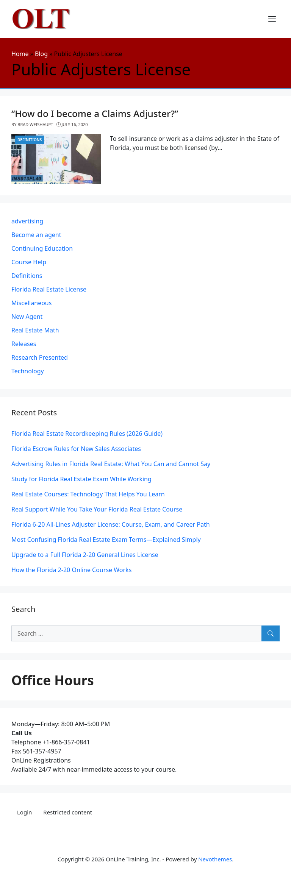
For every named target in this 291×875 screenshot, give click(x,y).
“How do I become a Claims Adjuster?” (94, 113)
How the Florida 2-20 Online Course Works (71, 570)
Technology (27, 371)
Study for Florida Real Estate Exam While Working (81, 479)
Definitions (29, 139)
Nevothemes (215, 859)
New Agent (26, 316)
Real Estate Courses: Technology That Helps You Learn (88, 494)
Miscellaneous (31, 303)
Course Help (28, 262)
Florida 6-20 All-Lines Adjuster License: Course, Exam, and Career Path (110, 524)
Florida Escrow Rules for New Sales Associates (76, 449)
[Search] (270, 633)
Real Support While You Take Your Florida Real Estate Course (96, 509)
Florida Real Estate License (48, 289)
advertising (27, 221)
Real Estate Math (35, 330)
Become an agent (36, 235)
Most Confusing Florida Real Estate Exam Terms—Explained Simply (106, 539)
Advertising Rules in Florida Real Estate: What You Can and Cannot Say (110, 464)
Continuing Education (42, 248)
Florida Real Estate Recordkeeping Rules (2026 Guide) (87, 433)
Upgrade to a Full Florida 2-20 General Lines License (84, 555)
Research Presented (39, 357)
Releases (23, 344)
